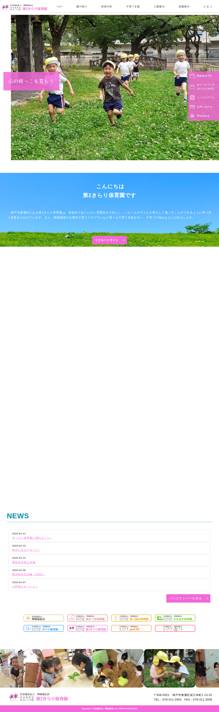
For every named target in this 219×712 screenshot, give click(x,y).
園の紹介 (81, 6)
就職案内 (184, 6)
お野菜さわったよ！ (25, 586)
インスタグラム (206, 97)
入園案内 (159, 6)
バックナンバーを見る (185, 598)
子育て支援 (133, 6)
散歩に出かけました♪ (26, 550)
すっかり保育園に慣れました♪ (31, 537)
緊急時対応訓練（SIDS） (28, 574)
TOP (59, 6)
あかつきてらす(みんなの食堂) (206, 86)
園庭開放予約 (204, 75)
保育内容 (106, 6)
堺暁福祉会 (203, 116)
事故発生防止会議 (23, 562)
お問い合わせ (204, 106)
